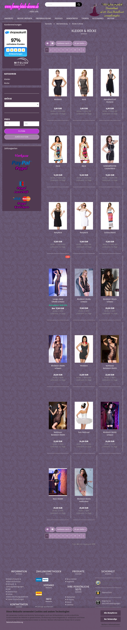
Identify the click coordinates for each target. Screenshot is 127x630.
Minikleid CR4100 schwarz (110, 433)
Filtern (21, 131)
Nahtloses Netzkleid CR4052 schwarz (110, 367)
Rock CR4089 (58, 499)
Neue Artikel (70, 579)
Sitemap (69, 605)
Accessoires (97, 18)
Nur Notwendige (110, 619)
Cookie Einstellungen (15, 599)
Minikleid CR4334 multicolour (84, 500)
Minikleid (58, 99)
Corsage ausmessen (44, 607)
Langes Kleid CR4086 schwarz (58, 300)
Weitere (110, 18)
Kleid (84, 99)
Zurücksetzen (21, 137)
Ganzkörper (72, 18)
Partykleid (58, 233)
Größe (8, 99)
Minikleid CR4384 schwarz (84, 300)
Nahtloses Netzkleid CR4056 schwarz (58, 433)
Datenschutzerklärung (14, 622)
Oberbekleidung (43, 18)
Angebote (8, 18)
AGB (8, 589)
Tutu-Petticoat (84, 432)
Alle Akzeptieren (110, 613)
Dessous (59, 18)
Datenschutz (11, 592)
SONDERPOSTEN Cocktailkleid (109, 167)
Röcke (6, 83)
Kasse (68, 602)
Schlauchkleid (110, 233)
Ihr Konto (69, 600)
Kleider (7, 79)
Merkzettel (70, 597)
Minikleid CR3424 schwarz (110, 300)
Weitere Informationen (110, 625)
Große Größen (24, 18)
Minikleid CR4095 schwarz (58, 367)
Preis (7, 119)
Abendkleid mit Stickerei (110, 100)
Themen (85, 18)
